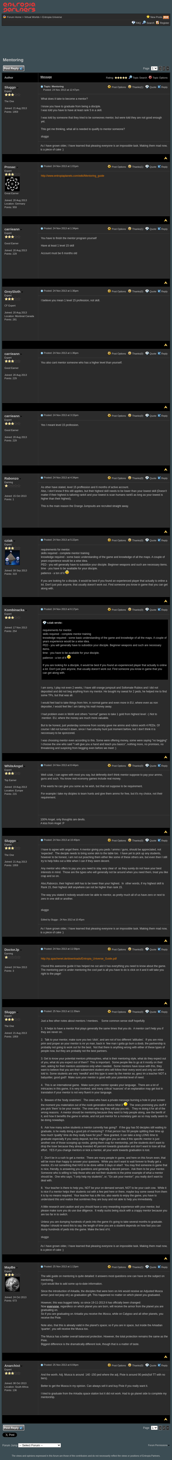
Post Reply (13, 68)
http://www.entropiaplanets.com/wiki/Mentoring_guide (72, 175)
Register (164, 23)
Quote (153, 87)
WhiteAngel (15, 766)
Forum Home (14, 17)
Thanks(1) (135, 87)
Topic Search (138, 77)
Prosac (11, 167)
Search (148, 23)
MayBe (11, 1267)
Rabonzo (12, 478)
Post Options (117, 87)
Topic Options (158, 77)
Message (46, 77)
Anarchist (13, 1366)
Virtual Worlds (31, 17)
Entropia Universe (52, 17)
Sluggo (11, 87)
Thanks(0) (135, 291)
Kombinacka (15, 610)
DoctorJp (13, 949)
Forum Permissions (159, 1445)
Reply (164, 87)
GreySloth (13, 291)
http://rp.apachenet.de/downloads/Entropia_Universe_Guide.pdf (79, 958)
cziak (9, 540)
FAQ (138, 23)
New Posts (156, 17)
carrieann (13, 229)
